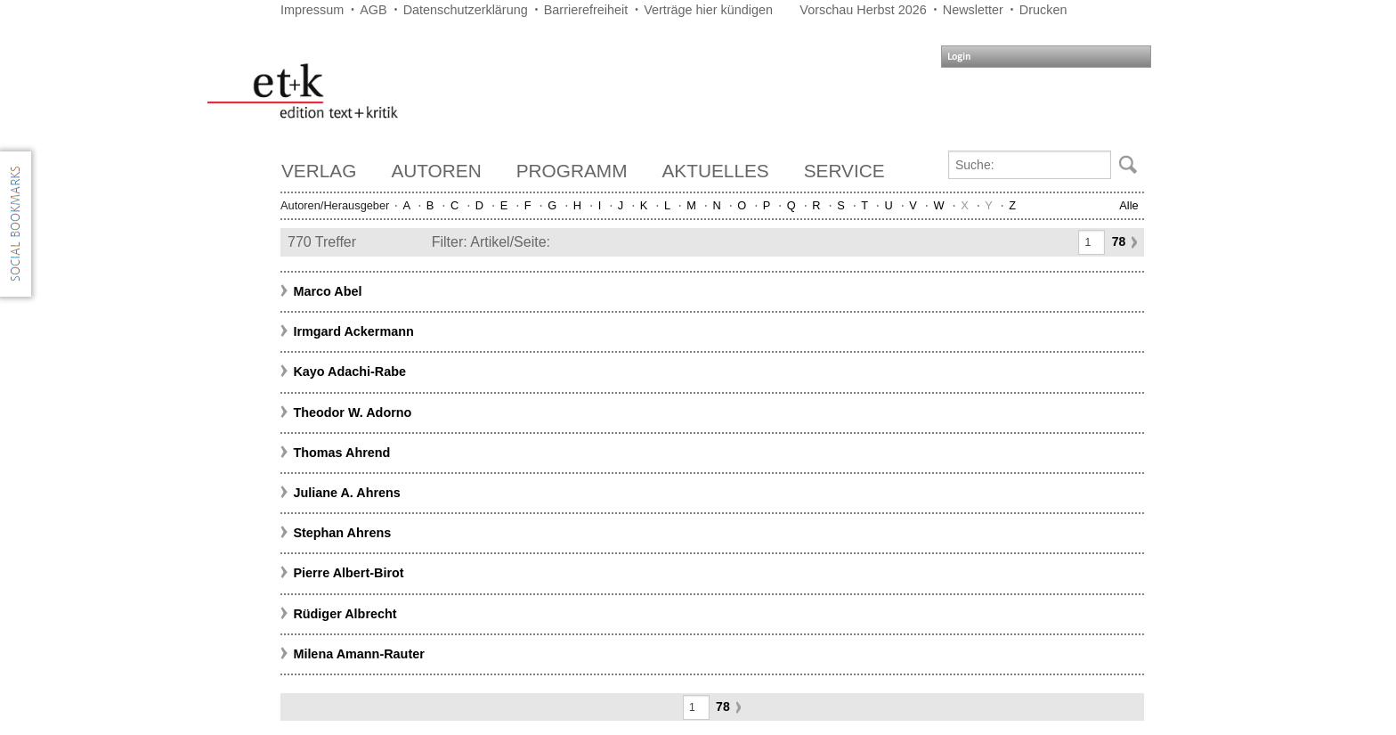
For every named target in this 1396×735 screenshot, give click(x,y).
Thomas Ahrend (341, 452)
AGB (373, 10)
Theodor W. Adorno (352, 412)
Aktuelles (715, 170)
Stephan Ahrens (342, 533)
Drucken (1043, 10)
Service (844, 170)
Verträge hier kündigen (708, 10)
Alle (1128, 205)
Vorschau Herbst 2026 (862, 10)
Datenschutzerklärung (465, 10)
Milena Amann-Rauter (358, 654)
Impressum (312, 10)
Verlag (318, 170)
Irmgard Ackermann (353, 331)
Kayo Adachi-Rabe (349, 371)
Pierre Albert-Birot (348, 573)
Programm (572, 170)
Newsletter (973, 10)
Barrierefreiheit (586, 10)
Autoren (436, 170)
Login (958, 56)
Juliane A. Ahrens (347, 493)
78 (1119, 241)
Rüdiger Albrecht (344, 614)
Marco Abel (327, 291)
